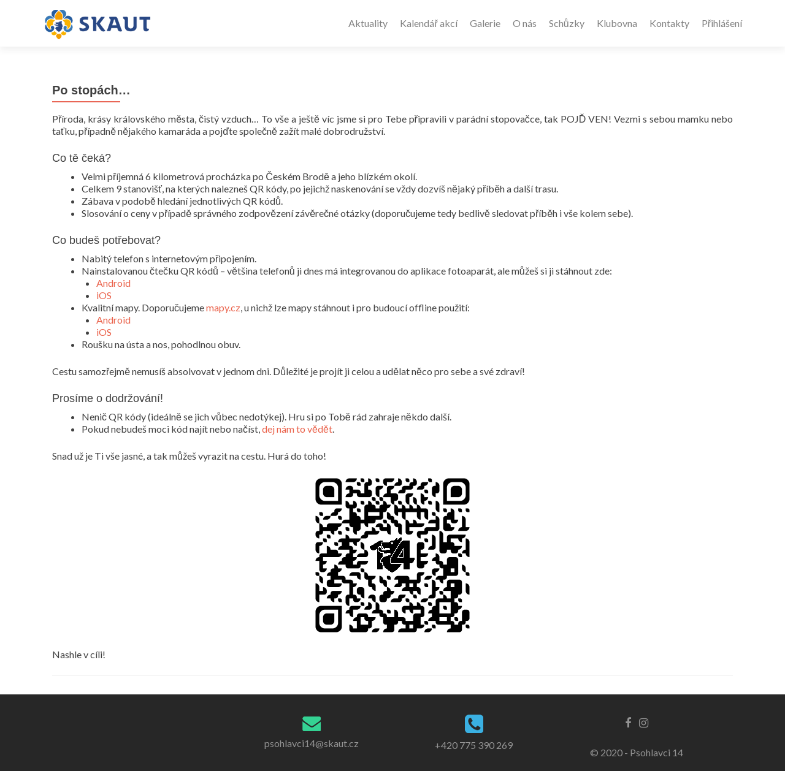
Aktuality (368, 23)
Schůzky (566, 23)
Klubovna (617, 23)
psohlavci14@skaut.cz (311, 743)
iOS (104, 295)
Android (113, 283)
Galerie (485, 23)
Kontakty (669, 23)
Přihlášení (722, 23)
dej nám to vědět (297, 429)
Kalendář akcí (428, 23)
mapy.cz (223, 307)
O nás (525, 23)
